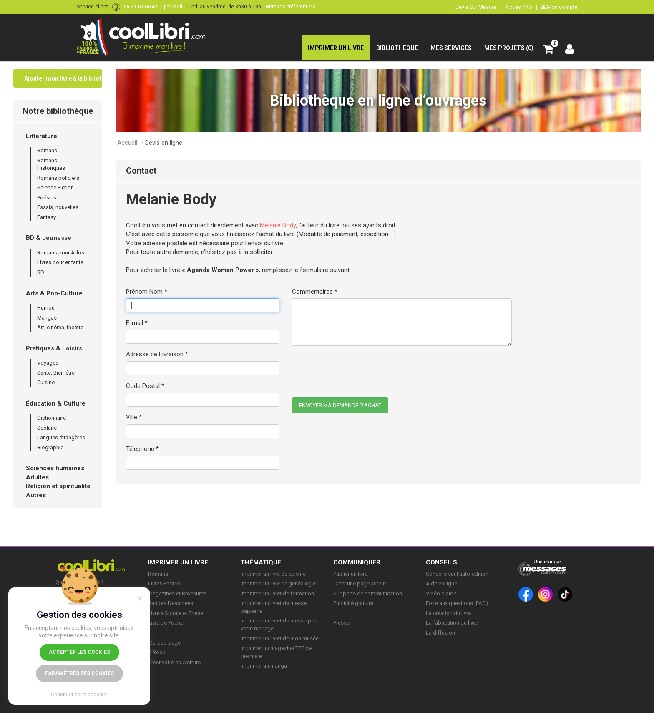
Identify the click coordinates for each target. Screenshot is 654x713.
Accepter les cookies (79, 652)
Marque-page (164, 643)
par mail (173, 7)
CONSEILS (441, 562)
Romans (47, 150)
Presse (341, 623)
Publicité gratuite (353, 603)
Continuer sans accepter (79, 695)
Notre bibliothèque (58, 111)
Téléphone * (142, 449)
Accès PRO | (521, 7)
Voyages (47, 363)
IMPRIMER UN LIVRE (178, 562)
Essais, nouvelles (57, 207)
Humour (46, 308)
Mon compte (559, 7)
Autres (36, 495)
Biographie (50, 447)
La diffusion (440, 633)
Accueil (127, 142)
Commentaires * (314, 291)
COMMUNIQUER (356, 562)
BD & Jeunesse (48, 238)
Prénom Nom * (146, 291)
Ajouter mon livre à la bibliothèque (63, 78)
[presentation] (355, 368)
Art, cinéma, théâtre (60, 327)
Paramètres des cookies (79, 673)
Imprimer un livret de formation (277, 593)
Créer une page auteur (359, 583)
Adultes (37, 477)
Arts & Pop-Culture (54, 293)
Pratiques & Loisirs (54, 348)
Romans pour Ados (60, 252)
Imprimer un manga (264, 666)
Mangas (47, 318)
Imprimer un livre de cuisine (273, 574)
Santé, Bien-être (56, 373)
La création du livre (448, 613)
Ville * (134, 417)
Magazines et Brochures (177, 593)
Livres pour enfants (60, 262)
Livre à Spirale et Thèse (175, 613)
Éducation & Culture (56, 403)
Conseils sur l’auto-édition (457, 574)
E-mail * (137, 323)
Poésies (46, 197)
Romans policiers (58, 178)
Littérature (41, 136)
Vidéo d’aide (441, 593)
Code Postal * (145, 386)
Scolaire (47, 428)
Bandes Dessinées (170, 603)
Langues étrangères (61, 437)
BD (40, 272)
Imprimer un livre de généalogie (278, 583)
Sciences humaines (55, 468)
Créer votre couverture (174, 662)
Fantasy (46, 217)
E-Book (157, 652)
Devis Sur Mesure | (478, 7)
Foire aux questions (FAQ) (457, 603)
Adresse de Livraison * (157, 354)
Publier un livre (350, 574)
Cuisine (46, 382)
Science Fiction (55, 187)
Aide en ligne (441, 583)
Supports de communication (367, 593)
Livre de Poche (165, 623)
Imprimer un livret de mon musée (280, 638)
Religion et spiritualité (58, 486)
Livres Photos (164, 583)
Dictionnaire (51, 418)
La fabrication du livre (452, 623)
